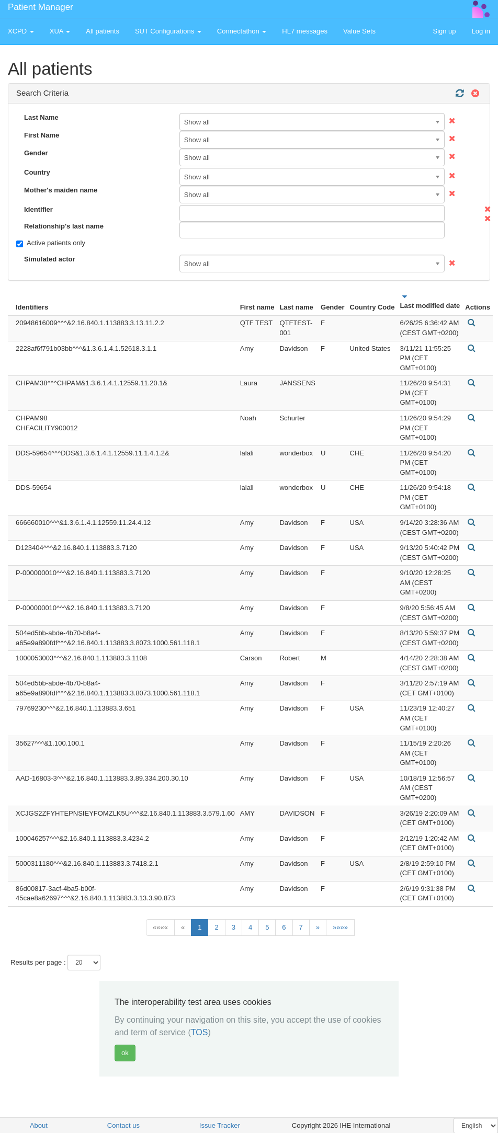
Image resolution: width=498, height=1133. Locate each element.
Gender (36, 153)
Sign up (444, 31)
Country (37, 172)
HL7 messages (304, 31)
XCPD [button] (21, 31)
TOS (199, 1032)
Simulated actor (49, 259)
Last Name (41, 117)
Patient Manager (40, 7)
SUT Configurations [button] (168, 31)
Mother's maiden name (60, 190)
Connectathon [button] (242, 31)
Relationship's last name (64, 226)
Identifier (38, 209)
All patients (102, 31)
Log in (481, 31)
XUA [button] (60, 31)
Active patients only (50, 243)
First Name (41, 135)
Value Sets (359, 31)
